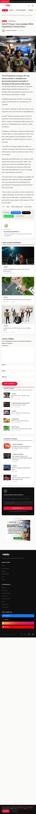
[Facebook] (21, 634)
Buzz (3, 576)
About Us (4, 587)
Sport (15, 465)
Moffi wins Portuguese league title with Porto (21, 468)
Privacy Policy (5, 604)
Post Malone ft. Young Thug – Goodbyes (18, 405)
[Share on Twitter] (26, 212)
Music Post (4, 596)
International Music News (20, 403)
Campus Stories (18, 454)
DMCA (3, 601)
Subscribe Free (18, 508)
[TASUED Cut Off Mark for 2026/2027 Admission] (7, 420)
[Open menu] (32, 5)
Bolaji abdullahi (17, 206)
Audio (14, 393)
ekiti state (28, 206)
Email (4, 371)
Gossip (31, 10)
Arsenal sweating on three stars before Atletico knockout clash (21, 478)
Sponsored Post (6, 598)
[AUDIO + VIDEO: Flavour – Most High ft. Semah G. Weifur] (7, 395)
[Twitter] (25, 634)
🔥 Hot (5, 10)
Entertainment (21, 10)
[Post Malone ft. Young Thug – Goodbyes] (7, 404)
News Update (5, 574)
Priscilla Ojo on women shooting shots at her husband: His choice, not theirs (21, 447)
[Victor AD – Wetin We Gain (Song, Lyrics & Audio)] (7, 412)
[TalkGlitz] (6, 5)
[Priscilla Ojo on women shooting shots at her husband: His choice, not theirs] (7, 446)
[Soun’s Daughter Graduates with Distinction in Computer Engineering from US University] (7, 456)
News (11, 10)
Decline (14, 811)
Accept (5, 811)
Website (4, 377)
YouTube (6, 626)
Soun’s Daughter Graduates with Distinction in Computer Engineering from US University (22, 458)
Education (15, 426)
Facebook (6, 615)
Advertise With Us (6, 593)
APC (8, 206)
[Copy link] (20, 216)
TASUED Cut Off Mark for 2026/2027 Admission (20, 421)
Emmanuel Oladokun (11, 30)
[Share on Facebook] (16, 212)
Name (4, 365)
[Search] (28, 5)
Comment (5, 345)
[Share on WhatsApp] (9, 216)
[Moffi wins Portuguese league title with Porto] (7, 467)
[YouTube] (32, 634)
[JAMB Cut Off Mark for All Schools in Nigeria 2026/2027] (7, 428)
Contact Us (5, 590)
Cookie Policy (5, 607)
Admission (15, 419)
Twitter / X (6, 619)
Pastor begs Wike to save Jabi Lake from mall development (17, 299)
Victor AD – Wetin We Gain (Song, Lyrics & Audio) (20, 413)
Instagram (6, 623)
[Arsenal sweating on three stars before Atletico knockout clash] (7, 477)
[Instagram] (29, 634)
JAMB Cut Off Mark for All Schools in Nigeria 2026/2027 (21, 428)
